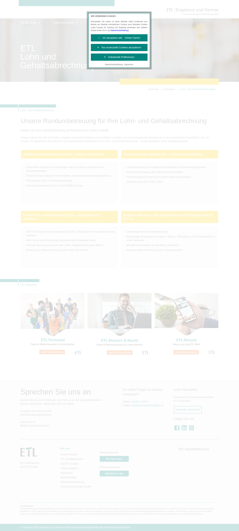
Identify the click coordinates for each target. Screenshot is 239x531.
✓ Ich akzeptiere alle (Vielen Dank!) (119, 38)
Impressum (128, 64)
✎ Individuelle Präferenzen (119, 57)
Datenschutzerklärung (120, 30)
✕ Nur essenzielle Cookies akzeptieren (119, 47)
